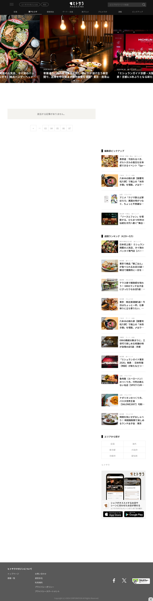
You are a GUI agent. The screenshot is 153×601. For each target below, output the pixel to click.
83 (45, 128)
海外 (134, 443)
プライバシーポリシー (44, 586)
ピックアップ (137, 11)
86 (63, 128)
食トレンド (32, 11)
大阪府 (134, 449)
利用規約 (39, 582)
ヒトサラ (105, 464)
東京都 (112, 449)
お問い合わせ (40, 573)
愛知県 (134, 455)
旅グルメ (85, 11)
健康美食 (50, 11)
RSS (44, 4)
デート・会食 (68, 11)
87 (69, 128)
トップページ (13, 573)
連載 (120, 11)
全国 (112, 443)
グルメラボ (102, 11)
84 (51, 128)
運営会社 (39, 578)
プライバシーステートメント (47, 591)
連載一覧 (11, 578)
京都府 (112, 455)
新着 (15, 11)
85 (57, 128)
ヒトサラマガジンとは (30, 4)
